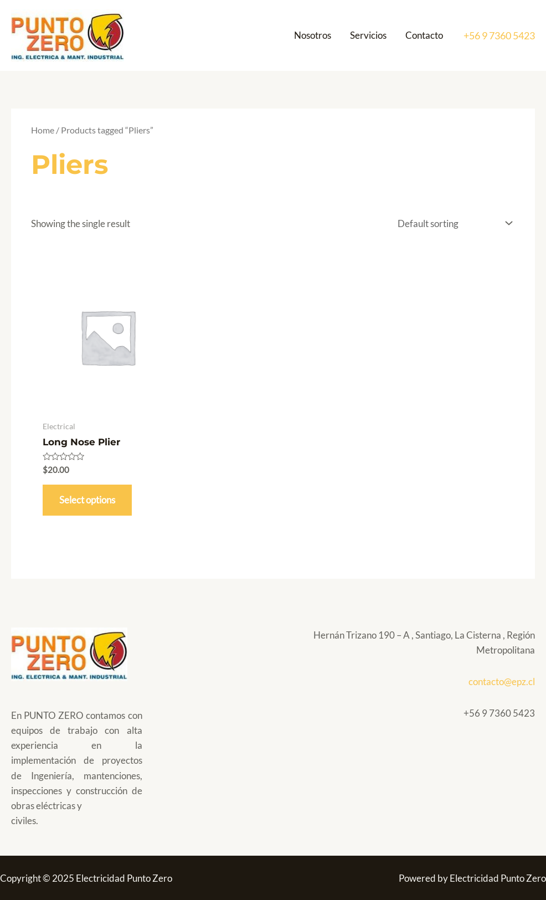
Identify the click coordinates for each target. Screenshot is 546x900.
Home (42, 130)
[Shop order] (452, 223)
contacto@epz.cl (501, 681)
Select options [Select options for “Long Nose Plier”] (87, 500)
